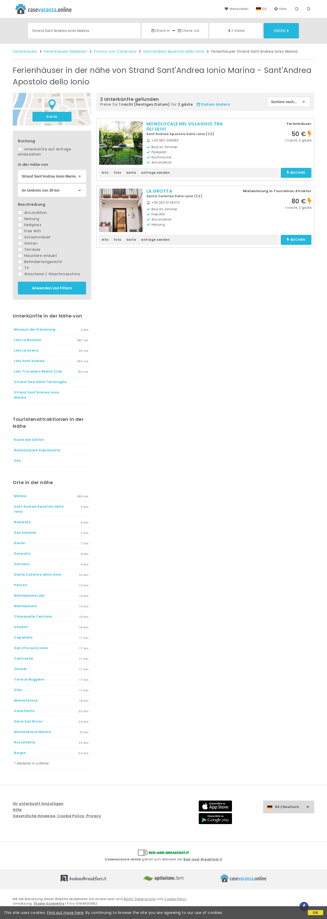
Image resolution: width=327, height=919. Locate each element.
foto (117, 172)
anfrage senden (155, 172)
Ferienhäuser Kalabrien (65, 51)
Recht (128, 899)
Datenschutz (145, 899)
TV (23, 267)
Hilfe (280, 8)
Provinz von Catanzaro (115, 51)
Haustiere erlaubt (37, 255)
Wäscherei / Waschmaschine (49, 274)
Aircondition (32, 212)
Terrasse (29, 249)
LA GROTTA (159, 191)
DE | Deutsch (294, 807)
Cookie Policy (175, 899)
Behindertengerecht (40, 261)
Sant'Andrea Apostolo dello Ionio (174, 51)
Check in (160, 30)
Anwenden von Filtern (52, 288)
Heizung (28, 218)
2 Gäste (236, 30)
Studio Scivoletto (49, 903)
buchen (296, 172)
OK (316, 912)
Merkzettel (236, 8)
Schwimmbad (34, 237)
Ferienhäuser (25, 51)
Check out (188, 30)
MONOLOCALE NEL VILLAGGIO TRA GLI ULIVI (184, 126)
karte (52, 116)
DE (264, 8)
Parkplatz (29, 224)
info (105, 172)
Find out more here (65, 912)
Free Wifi (29, 231)
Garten (28, 243)
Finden (281, 30)
